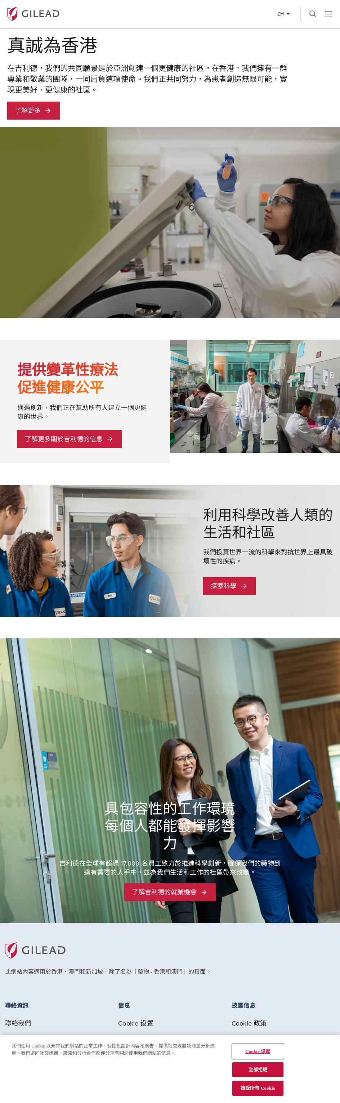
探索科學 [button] (229, 585)
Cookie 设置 (135, 1023)
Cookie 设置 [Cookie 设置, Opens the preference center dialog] (257, 1051)
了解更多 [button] (33, 110)
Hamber (328, 14)
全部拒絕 (258, 1069)
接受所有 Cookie (258, 1088)
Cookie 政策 (249, 1023)
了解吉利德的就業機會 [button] (170, 892)
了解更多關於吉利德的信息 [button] (69, 438)
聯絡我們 (18, 1023)
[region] (170, 1069)
